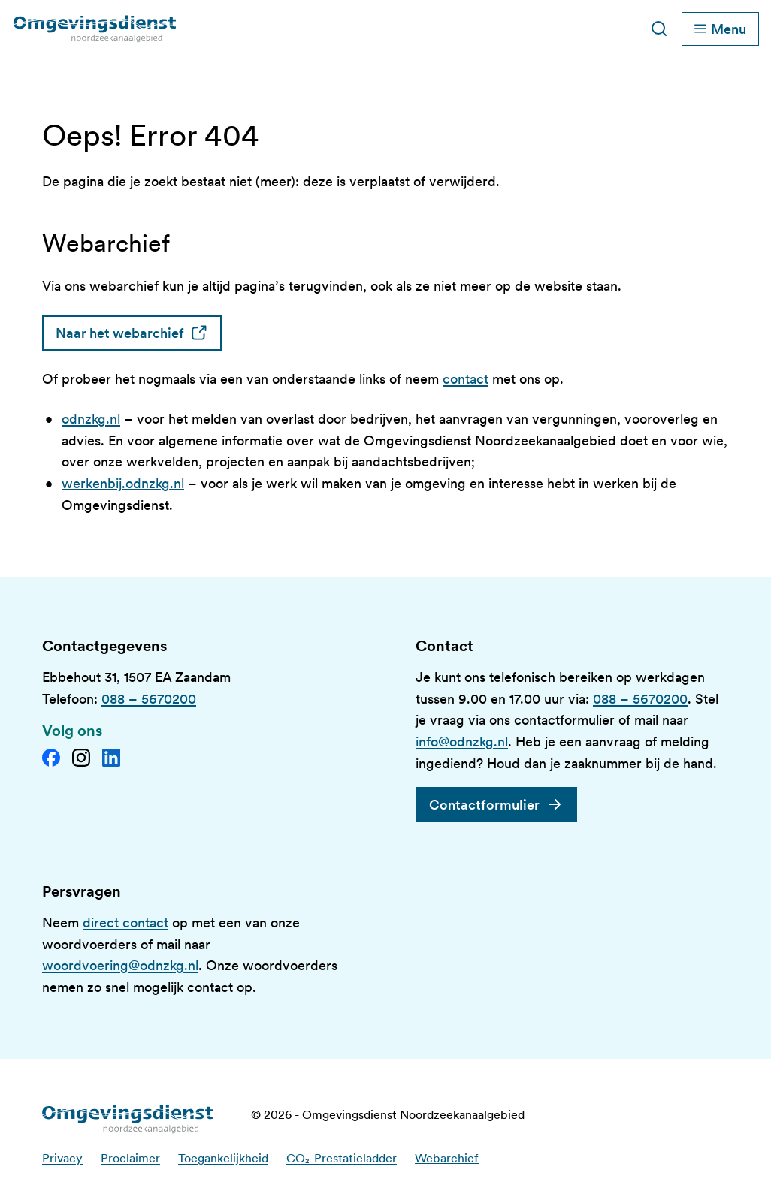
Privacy (62, 1158)
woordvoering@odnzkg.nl (120, 965)
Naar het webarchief (139, 333)
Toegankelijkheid (223, 1158)
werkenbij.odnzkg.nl (123, 483)
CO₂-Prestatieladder (341, 1158)
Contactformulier (484, 805)
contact (465, 379)
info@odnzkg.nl (462, 741)
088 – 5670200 (148, 699)
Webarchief (447, 1158)
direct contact (125, 922)
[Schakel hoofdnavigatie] (720, 29)
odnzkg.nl (91, 419)
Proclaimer (130, 1158)
